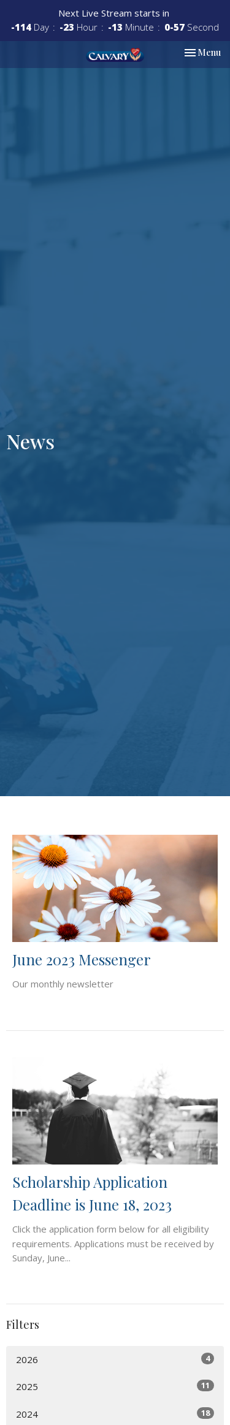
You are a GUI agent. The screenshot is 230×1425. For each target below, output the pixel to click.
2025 (115, 1386)
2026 (115, 1359)
